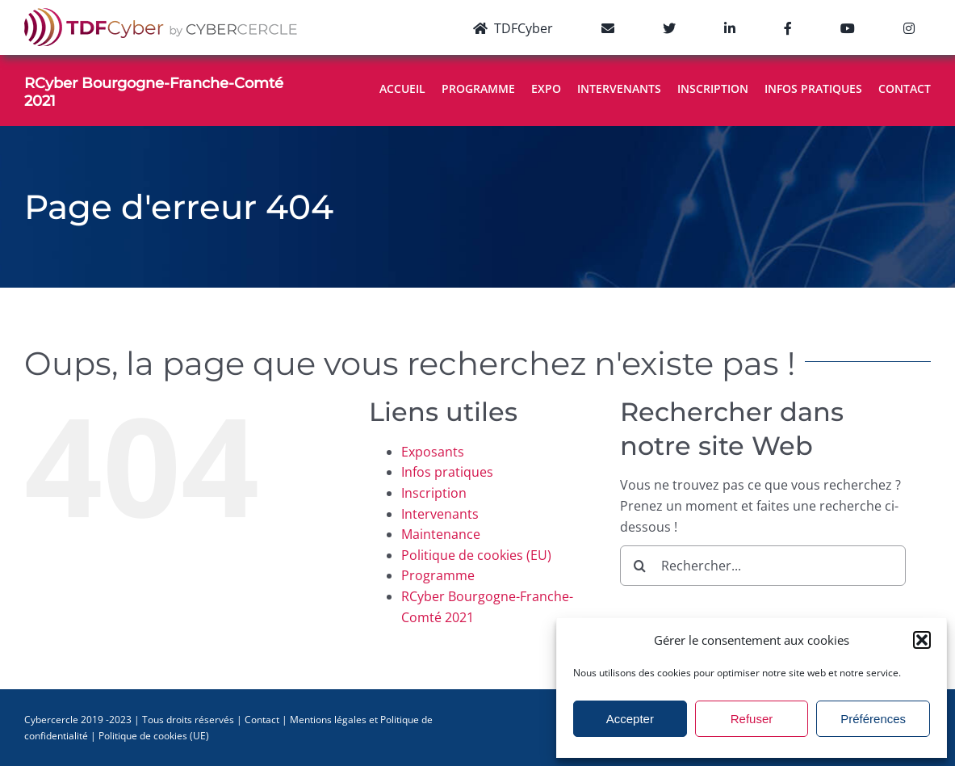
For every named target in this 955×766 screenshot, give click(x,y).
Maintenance (440, 534)
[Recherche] (640, 565)
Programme (438, 575)
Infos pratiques (447, 472)
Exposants (432, 452)
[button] (922, 640)
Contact (262, 719)
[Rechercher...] (763, 565)
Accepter (630, 719)
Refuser (752, 719)
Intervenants (440, 514)
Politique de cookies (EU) (476, 555)
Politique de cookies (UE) (153, 736)
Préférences (873, 719)
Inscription (434, 493)
